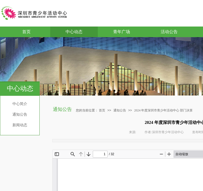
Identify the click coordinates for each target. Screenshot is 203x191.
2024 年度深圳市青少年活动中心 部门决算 (163, 110)
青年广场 (121, 31)
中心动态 (74, 31)
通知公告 (19, 114)
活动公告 (169, 31)
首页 (26, 31)
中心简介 (19, 104)
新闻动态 (19, 125)
